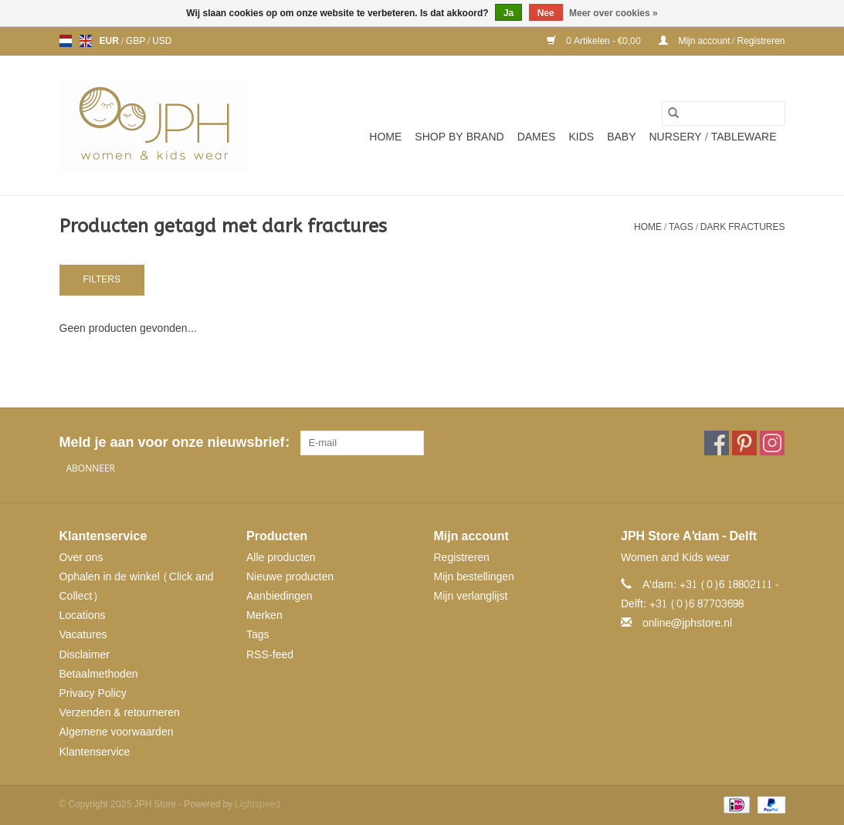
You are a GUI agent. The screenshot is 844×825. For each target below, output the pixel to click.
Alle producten (281, 557)
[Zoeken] (723, 113)
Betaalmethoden (98, 674)
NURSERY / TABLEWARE (713, 137)
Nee (545, 13)
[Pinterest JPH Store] (744, 443)
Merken (264, 615)
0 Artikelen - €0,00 (595, 40)
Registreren (462, 557)
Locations (82, 615)
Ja (508, 13)
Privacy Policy (93, 693)
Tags (681, 226)
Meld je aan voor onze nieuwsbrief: (174, 442)
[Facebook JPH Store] (716, 443)
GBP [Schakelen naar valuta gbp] (136, 40)
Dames (536, 137)
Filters (101, 279)
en (86, 41)
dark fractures (742, 226)
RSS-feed (269, 654)
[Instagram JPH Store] (772, 443)
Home (385, 137)
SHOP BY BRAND (459, 137)
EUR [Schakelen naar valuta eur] (110, 40)
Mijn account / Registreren (722, 40)
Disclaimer (84, 654)
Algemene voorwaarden (116, 732)
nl (65, 41)
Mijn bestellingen (474, 577)
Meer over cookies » (613, 13)
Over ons (81, 557)
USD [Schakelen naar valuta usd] (161, 40)
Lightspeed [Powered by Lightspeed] (257, 804)
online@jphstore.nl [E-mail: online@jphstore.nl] (687, 623)
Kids (581, 137)
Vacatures (83, 634)
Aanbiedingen (279, 596)
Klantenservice (94, 752)
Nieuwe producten (290, 577)
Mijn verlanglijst (471, 596)
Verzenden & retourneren (119, 712)
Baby (621, 137)
